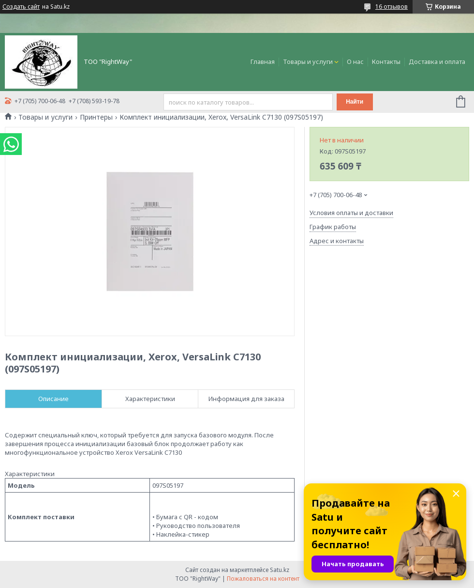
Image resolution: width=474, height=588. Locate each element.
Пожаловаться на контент (263, 578)
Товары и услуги (308, 61)
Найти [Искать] (354, 101)
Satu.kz (279, 570)
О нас (355, 61)
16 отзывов (391, 6)
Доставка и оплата (437, 61)
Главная (263, 61)
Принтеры (96, 117)
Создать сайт (21, 6)
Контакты (386, 61)
